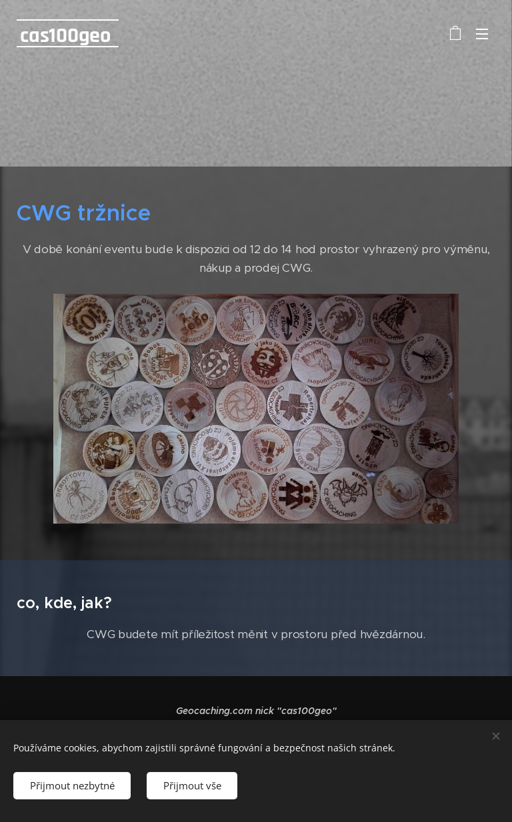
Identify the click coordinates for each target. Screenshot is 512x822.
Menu (482, 34)
